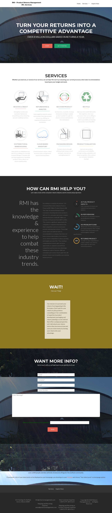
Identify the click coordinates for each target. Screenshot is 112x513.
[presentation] (80, 204)
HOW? (47, 46)
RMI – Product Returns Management (26, 2)
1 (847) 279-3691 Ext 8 (67, 502)
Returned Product (92, 238)
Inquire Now (95, 3)
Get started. (62, 46)
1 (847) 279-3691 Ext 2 (67, 509)
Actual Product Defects (91, 203)
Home (78, 3)
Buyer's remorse (91, 214)
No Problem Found (92, 224)
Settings (69, 477)
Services (86, 3)
